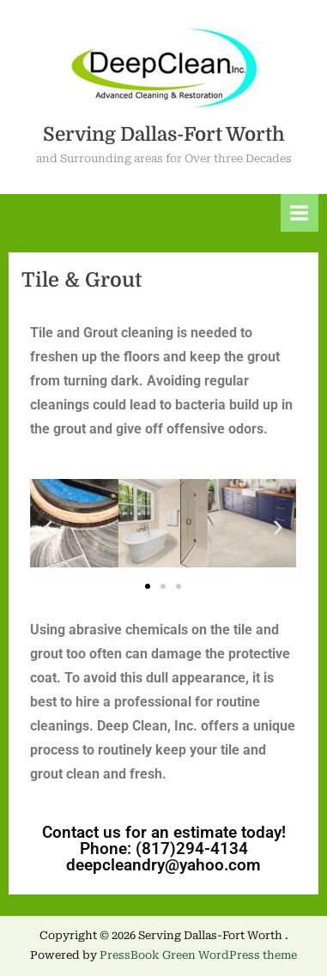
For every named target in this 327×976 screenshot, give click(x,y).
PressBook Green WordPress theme (198, 955)
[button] (48, 527)
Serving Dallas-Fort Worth (164, 134)
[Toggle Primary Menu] (299, 212)
